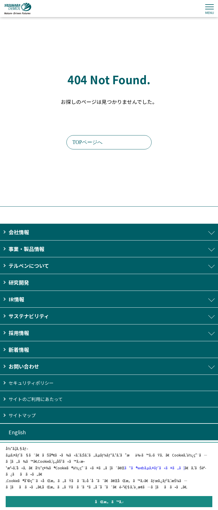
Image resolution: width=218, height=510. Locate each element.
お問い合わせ (24, 366)
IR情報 (16, 299)
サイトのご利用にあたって (36, 399)
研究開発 (19, 282)
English (17, 432)
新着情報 (19, 349)
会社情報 (19, 232)
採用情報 (19, 332)
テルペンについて (29, 265)
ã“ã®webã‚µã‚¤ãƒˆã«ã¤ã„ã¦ (154, 467)
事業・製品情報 (26, 248)
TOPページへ (87, 142)
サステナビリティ (29, 316)
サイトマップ (22, 415)
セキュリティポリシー (31, 382)
